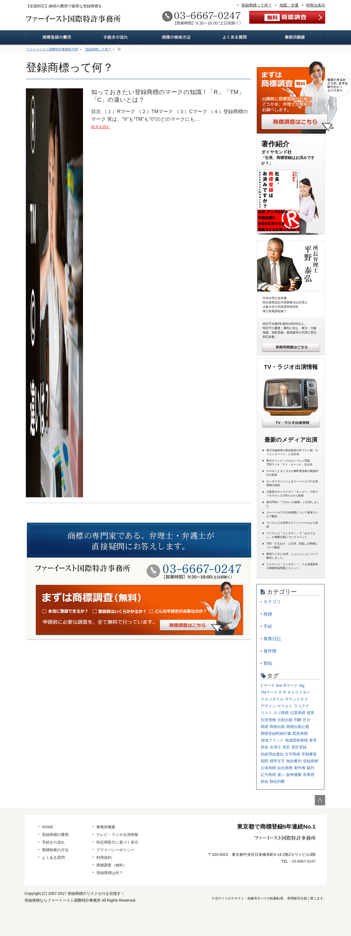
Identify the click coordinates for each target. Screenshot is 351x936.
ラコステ (301, 706)
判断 (297, 720)
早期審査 (309, 754)
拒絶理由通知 (272, 754)
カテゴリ (272, 601)
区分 (306, 720)
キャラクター (298, 692)
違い (281, 774)
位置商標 (297, 713)
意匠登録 (299, 747)
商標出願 (277, 726)
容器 (264, 747)
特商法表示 (315, 5)
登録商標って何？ (256, 5)
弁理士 (275, 747)
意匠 (286, 747)
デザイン (268, 706)
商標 (267, 614)
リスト (266, 713)
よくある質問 (53, 857)
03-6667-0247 (304, 861)
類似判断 (277, 781)
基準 (313, 740)
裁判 (310, 768)
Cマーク (268, 685)
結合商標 (284, 768)
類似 (267, 663)
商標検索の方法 (55, 850)
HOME (47, 827)
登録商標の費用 (55, 834)
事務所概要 (105, 827)
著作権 (269, 651)
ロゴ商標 (281, 713)
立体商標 (268, 768)
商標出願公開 (297, 726)
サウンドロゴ (296, 699)
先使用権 (268, 720)
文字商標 (292, 754)
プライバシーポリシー (115, 850)
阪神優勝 (293, 774)
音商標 (308, 774)
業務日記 (272, 638)
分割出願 (284, 720)
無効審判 (293, 761)
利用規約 (104, 857)
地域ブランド (272, 740)
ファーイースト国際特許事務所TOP (52, 49)
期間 (264, 761)
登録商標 (310, 761)
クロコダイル (272, 699)
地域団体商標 (296, 740)
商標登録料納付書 (276, 733)
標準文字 (277, 761)
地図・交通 (288, 5)
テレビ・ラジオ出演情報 (117, 834)
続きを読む (100, 127)
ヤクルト (284, 706)
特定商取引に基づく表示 (117, 842)
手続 (267, 626)
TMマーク (269, 692)
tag (301, 685)
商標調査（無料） (111, 865)
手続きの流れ (53, 842)
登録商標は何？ (109, 873)
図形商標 (300, 733)
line (279, 685)
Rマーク (291, 685)
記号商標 (268, 774)
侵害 (310, 713)
